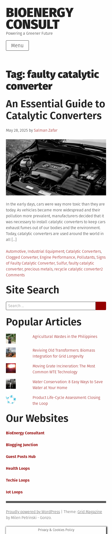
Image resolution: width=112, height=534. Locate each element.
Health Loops (18, 468)
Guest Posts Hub (21, 456)
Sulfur (61, 263)
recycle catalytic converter (77, 269)
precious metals (38, 269)
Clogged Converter (22, 257)
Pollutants (86, 257)
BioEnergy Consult (40, 18)
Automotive (16, 251)
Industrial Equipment (46, 251)
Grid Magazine (89, 511)
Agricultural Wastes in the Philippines (65, 336)
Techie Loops (18, 480)
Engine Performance (57, 257)
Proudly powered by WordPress (33, 511)
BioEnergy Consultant (25, 433)
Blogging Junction (22, 444)
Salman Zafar (45, 130)
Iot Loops (14, 492)
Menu (17, 45)
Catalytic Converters (83, 251)
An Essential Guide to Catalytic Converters (55, 110)
